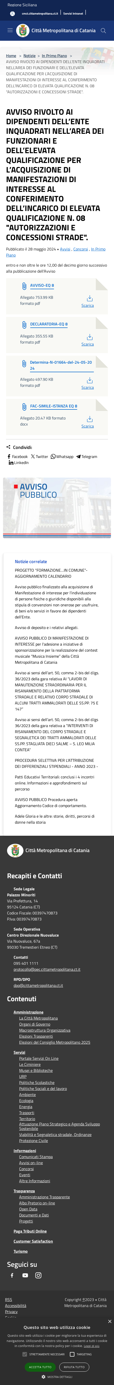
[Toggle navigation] (10, 30)
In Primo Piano (54, 56)
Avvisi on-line (31, 1162)
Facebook (17, 456)
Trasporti (26, 1112)
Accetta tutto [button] (40, 1367)
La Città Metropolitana (38, 1018)
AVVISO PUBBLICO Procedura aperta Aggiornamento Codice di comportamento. (51, 802)
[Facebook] (12, 1275)
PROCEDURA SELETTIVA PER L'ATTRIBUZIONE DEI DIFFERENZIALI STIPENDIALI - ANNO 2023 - (56, 763)
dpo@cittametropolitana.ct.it (38, 985)
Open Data (28, 1209)
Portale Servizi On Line (39, 1058)
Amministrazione (28, 1012)
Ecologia (26, 1100)
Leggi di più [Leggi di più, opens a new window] (91, 1346)
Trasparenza (24, 1191)
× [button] (109, 1322)
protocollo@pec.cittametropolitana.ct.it (47, 969)
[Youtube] (25, 1275)
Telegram (86, 456)
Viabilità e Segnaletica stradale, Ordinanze (55, 1134)
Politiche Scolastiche (36, 1082)
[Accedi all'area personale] (12, 14)
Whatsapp (61, 456)
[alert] (57, 1351)
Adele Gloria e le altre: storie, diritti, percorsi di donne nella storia (55, 819)
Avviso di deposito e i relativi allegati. (46, 627)
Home (11, 56)
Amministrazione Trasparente (44, 1197)
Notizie (29, 56)
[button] (47, 1354)
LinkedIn (18, 462)
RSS (8, 1299)
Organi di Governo (34, 1024)
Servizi (19, 1052)
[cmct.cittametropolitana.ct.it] (40, 13)
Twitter (39, 456)
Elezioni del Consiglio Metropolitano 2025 (54, 1042)
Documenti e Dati (34, 1215)
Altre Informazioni (34, 1181)
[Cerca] (103, 31)
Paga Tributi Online (30, 1231)
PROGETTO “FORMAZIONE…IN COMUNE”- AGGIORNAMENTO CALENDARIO (51, 573)
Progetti (26, 1221)
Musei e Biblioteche (36, 1070)
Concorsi (80, 249)
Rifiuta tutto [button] (74, 1367)
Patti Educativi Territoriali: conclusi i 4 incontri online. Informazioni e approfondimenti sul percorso (54, 783)
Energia (25, 1106)
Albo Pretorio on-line (37, 1203)
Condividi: (19, 447)
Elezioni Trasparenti (36, 1036)
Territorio (27, 1118)
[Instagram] (38, 1275)
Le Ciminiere (30, 1064)
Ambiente (27, 1094)
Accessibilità (15, 1306)
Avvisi (65, 249)
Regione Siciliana (22, 5)
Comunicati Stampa (36, 1156)
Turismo (21, 1251)
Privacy (11, 1312)
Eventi (24, 1174)
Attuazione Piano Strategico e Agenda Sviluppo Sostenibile (59, 1126)
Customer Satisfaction (33, 1241)
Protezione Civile (33, 1140)
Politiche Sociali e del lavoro (43, 1088)
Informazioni (25, 1151)
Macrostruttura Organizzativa (44, 1030)
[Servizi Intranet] (73, 13)
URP (22, 1076)
